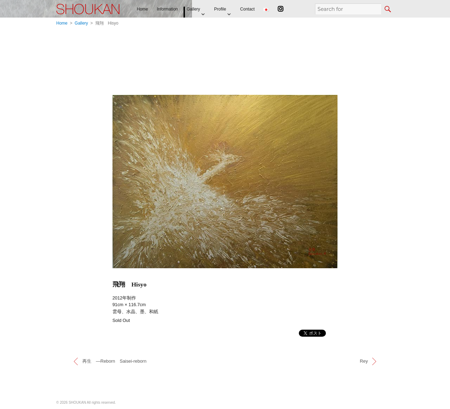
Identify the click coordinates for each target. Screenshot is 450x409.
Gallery (193, 9)
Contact (247, 9)
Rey (364, 361)
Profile (220, 9)
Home (142, 9)
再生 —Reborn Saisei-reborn (114, 361)
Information (167, 9)
